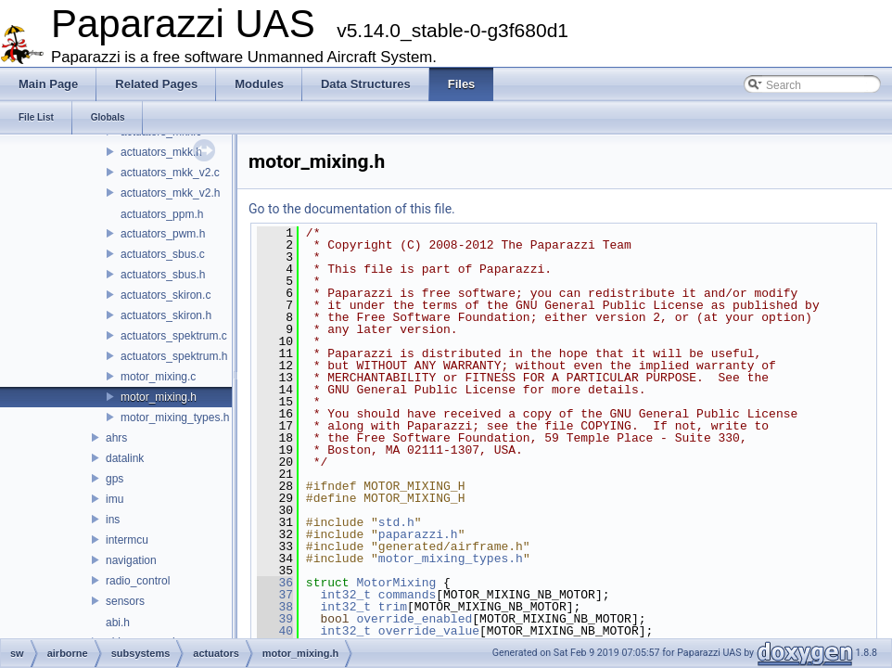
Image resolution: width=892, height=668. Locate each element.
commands (407, 594)
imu (114, 499)
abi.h (118, 622)
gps (114, 478)
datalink (125, 458)
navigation (131, 560)
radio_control (138, 580)
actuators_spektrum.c (174, 335)
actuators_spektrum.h (174, 356)
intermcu (127, 539)
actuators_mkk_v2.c (170, 172)
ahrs (116, 437)
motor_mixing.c (158, 376)
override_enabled (414, 618)
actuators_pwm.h (163, 233)
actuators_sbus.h (163, 274)
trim (392, 606)
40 (275, 631)
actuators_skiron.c (165, 295)
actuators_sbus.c (163, 254)
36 (275, 582)
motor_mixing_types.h (175, 417)
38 (275, 606)
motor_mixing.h (159, 397)
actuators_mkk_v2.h (170, 192)
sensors (125, 601)
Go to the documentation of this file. (351, 208)
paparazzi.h (418, 534)
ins (113, 519)
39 (275, 618)
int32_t (345, 594)
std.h (396, 522)
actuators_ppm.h (162, 214)
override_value (428, 631)
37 (275, 594)
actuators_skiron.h (166, 315)
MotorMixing (396, 582)
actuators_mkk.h (161, 152)
